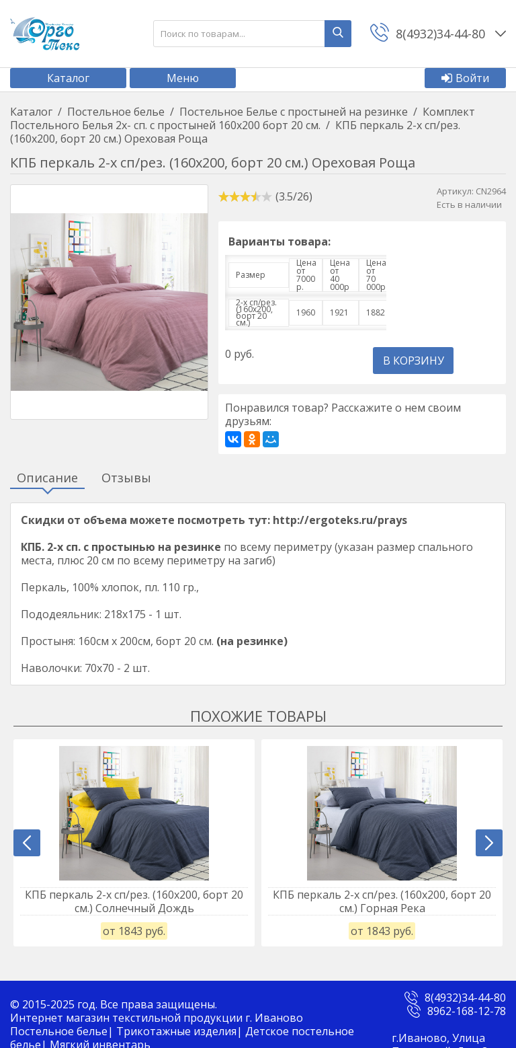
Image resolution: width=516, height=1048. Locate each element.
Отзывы (126, 478)
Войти (465, 78)
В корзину (413, 360)
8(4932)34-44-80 (465, 997)
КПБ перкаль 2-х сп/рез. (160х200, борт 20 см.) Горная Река (382, 901)
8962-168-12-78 (466, 1011)
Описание (47, 478)
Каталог (68, 78)
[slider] (245, 196)
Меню (183, 78)
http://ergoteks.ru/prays (340, 520)
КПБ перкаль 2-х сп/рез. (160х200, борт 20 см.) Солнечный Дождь (134, 901)
